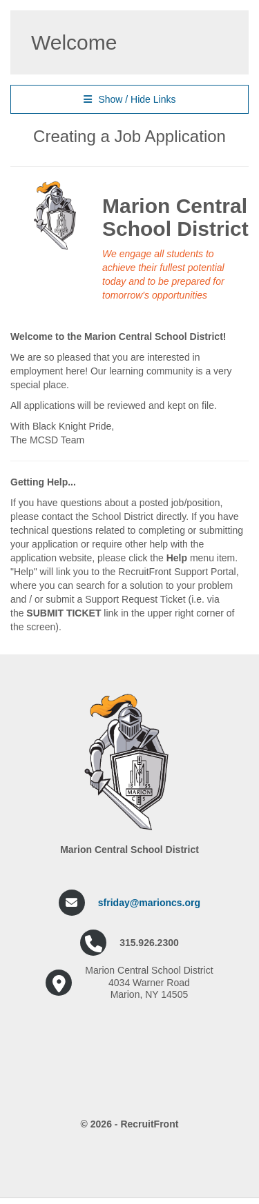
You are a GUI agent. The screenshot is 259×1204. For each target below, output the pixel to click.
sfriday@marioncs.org (149, 902)
